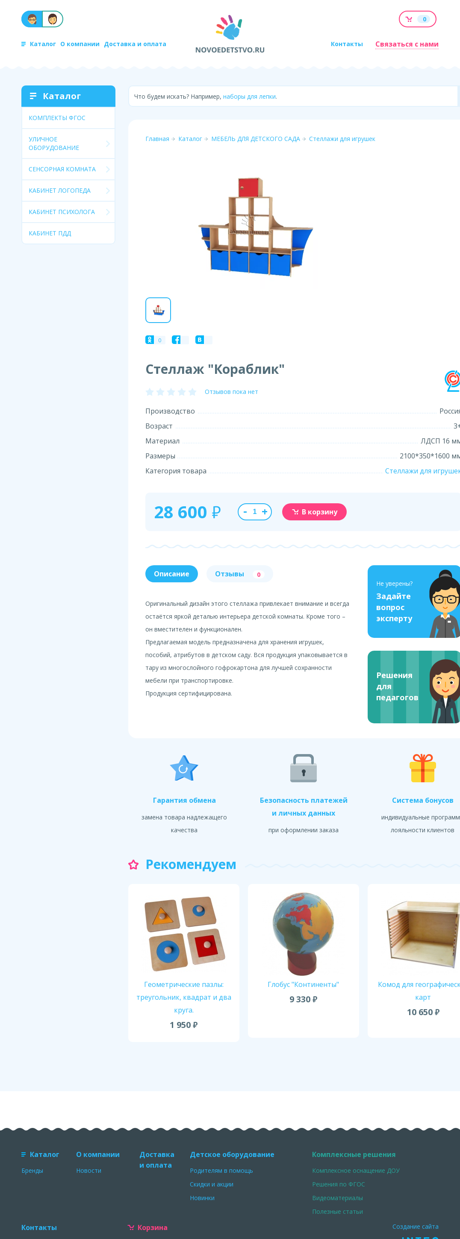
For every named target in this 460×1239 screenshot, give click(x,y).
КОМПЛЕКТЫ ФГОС (57, 118)
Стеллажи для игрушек (342, 139)
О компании (80, 44)
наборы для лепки (249, 96)
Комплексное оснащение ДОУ (356, 1170)
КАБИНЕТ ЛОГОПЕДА (60, 190)
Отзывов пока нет (231, 392)
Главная (157, 139)
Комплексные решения (354, 1154)
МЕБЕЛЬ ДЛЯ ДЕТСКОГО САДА (255, 139)
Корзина (147, 1227)
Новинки (202, 1198)
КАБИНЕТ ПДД (50, 233)
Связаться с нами (407, 44)
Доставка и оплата (135, 44)
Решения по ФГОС (338, 1184)
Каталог (38, 44)
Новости (88, 1170)
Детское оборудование (232, 1154)
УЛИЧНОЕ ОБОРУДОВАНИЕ (54, 143)
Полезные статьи (337, 1211)
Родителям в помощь (221, 1170)
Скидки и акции (211, 1184)
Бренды (32, 1170)
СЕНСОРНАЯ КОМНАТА (62, 169)
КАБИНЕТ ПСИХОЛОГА (62, 212)
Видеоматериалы (337, 1198)
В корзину (314, 512)
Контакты (347, 44)
